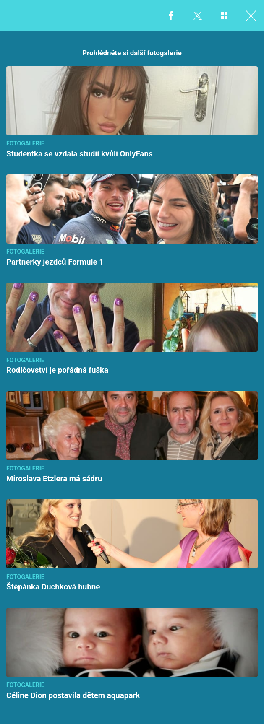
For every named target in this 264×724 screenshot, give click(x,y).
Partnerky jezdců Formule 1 (55, 262)
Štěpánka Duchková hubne (53, 587)
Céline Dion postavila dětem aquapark (73, 695)
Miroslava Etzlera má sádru (54, 478)
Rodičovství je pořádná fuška (57, 370)
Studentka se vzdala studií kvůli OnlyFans (79, 153)
